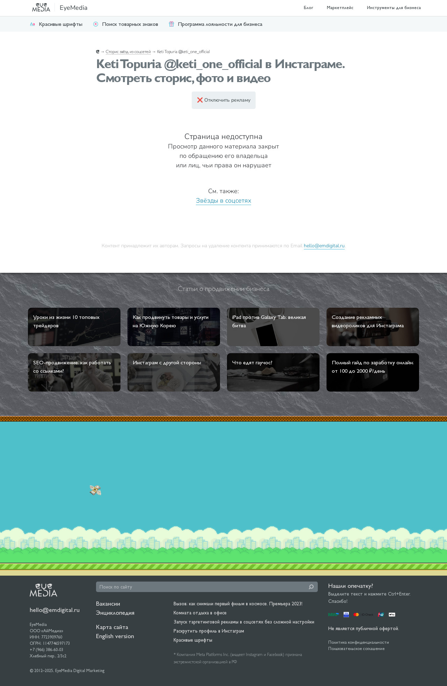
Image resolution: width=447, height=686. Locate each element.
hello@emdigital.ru (324, 245)
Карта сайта (112, 626)
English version (115, 636)
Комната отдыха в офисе (200, 612)
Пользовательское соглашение (356, 648)
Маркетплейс (340, 7)
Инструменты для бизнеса (394, 7)
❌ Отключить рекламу (223, 100)
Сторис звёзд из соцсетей (128, 51)
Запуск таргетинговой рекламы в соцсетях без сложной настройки (244, 622)
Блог (308, 7)
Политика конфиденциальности (358, 642)
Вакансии (108, 603)
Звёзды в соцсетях (223, 200)
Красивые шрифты (56, 24)
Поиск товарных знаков (125, 24)
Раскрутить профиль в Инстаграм (209, 631)
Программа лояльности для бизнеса (215, 24)
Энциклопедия (115, 612)
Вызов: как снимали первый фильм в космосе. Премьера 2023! (238, 603)
